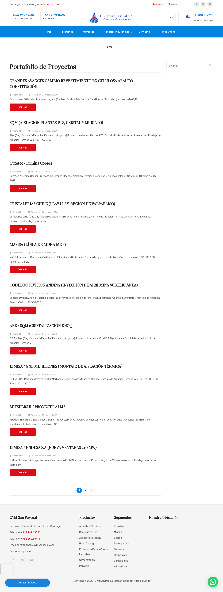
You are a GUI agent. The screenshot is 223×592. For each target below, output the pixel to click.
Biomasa (119, 549)
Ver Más (22, 107)
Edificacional (121, 560)
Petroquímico (121, 543)
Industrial (119, 526)
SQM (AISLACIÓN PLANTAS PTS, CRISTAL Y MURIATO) (61, 122)
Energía (118, 537)
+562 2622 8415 (54, 15)
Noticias (173, 4)
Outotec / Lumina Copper (33, 163)
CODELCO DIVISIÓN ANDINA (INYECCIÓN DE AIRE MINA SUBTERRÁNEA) (80, 285)
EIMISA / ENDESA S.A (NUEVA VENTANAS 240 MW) (58, 447)
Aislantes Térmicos (90, 526)
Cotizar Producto (27, 582)
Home (109, 46)
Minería (118, 532)
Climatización (87, 560)
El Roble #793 (199, 16)
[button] (213, 582)
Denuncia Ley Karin (20, 551)
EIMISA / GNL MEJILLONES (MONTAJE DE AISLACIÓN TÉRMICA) (71, 366)
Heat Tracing (86, 543)
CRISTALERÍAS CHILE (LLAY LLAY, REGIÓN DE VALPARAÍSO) (67, 203)
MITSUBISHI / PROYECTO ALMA (40, 406)
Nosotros (157, 4)
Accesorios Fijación (90, 537)
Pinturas (84, 565)
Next (91, 490)
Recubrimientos (88, 532)
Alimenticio (120, 566)
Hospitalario (121, 555)
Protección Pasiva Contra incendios (93, 552)
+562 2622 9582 (23, 15)
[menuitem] (49, 31)
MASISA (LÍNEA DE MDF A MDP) (40, 244)
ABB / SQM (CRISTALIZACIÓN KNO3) (44, 325)
